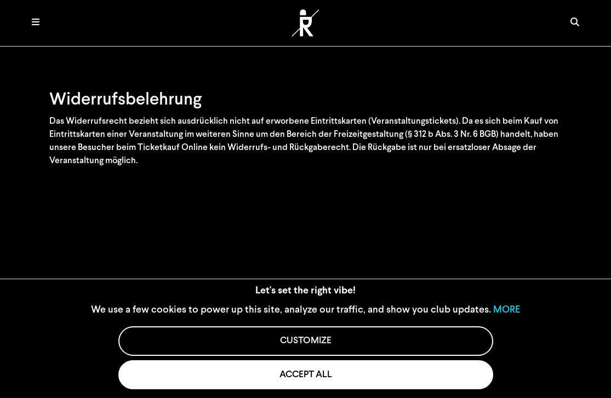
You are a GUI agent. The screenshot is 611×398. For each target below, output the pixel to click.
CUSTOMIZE (306, 340)
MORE (506, 310)
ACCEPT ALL (305, 374)
